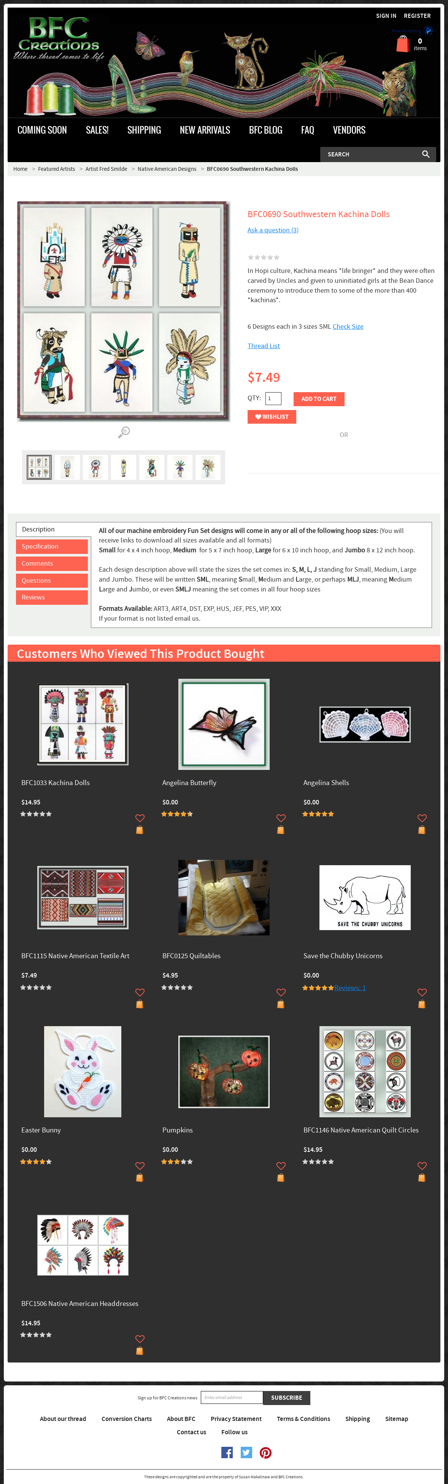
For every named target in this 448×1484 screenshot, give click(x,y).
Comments (37, 563)
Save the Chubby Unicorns (343, 956)
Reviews (33, 597)
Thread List (264, 346)
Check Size (348, 326)
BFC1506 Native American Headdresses (79, 1304)
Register (417, 16)
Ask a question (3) (273, 230)
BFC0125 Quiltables (191, 956)
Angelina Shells (326, 783)
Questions (36, 580)
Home (20, 169)
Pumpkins (177, 1131)
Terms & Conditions (303, 1419)
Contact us (191, 1432)
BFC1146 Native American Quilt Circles (361, 1131)
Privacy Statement (236, 1419)
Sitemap (396, 1419)
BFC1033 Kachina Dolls (55, 783)
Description (38, 529)
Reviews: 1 (350, 988)
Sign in (386, 16)
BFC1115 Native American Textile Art (75, 956)
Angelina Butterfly (189, 783)
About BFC (181, 1419)
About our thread (63, 1419)
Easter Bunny (41, 1131)
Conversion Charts (127, 1419)
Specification (40, 546)
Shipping (357, 1419)
